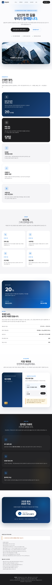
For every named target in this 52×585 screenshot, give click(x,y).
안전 (36, 2)
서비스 (16, 2)
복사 (43, 386)
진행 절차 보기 (36, 29)
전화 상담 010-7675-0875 (20, 29)
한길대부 (5, 2)
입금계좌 (31, 2)
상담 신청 (46, 2)
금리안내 (26, 2)
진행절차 (20, 2)
